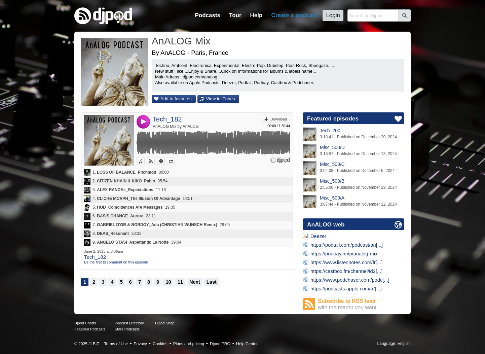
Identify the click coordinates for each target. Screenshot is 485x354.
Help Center (247, 344)
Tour (235, 15)
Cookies (160, 344)
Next (194, 282)
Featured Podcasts (89, 329)
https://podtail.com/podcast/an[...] (346, 245)
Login (333, 15)
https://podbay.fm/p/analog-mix (343, 253)
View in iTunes (220, 98)
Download (278, 119)
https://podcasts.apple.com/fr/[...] (346, 288)
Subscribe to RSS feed (361, 304)
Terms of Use (116, 344)
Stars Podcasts (127, 329)
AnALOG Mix (181, 40)
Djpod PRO (220, 344)
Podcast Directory (129, 323)
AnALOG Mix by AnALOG (176, 126)
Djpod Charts (85, 323)
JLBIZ (93, 344)
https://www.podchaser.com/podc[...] (349, 280)
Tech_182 (167, 119)
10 (168, 282)
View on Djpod (154, 161)
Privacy (140, 344)
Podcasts (207, 15)
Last (212, 282)
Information (164, 161)
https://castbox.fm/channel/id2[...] (346, 271)
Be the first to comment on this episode (116, 262)
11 (180, 282)
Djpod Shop (165, 323)
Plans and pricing (188, 344)
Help (256, 15)
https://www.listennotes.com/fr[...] (346, 262)
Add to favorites (176, 98)
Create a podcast (294, 15)
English (404, 343)
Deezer (318, 236)
